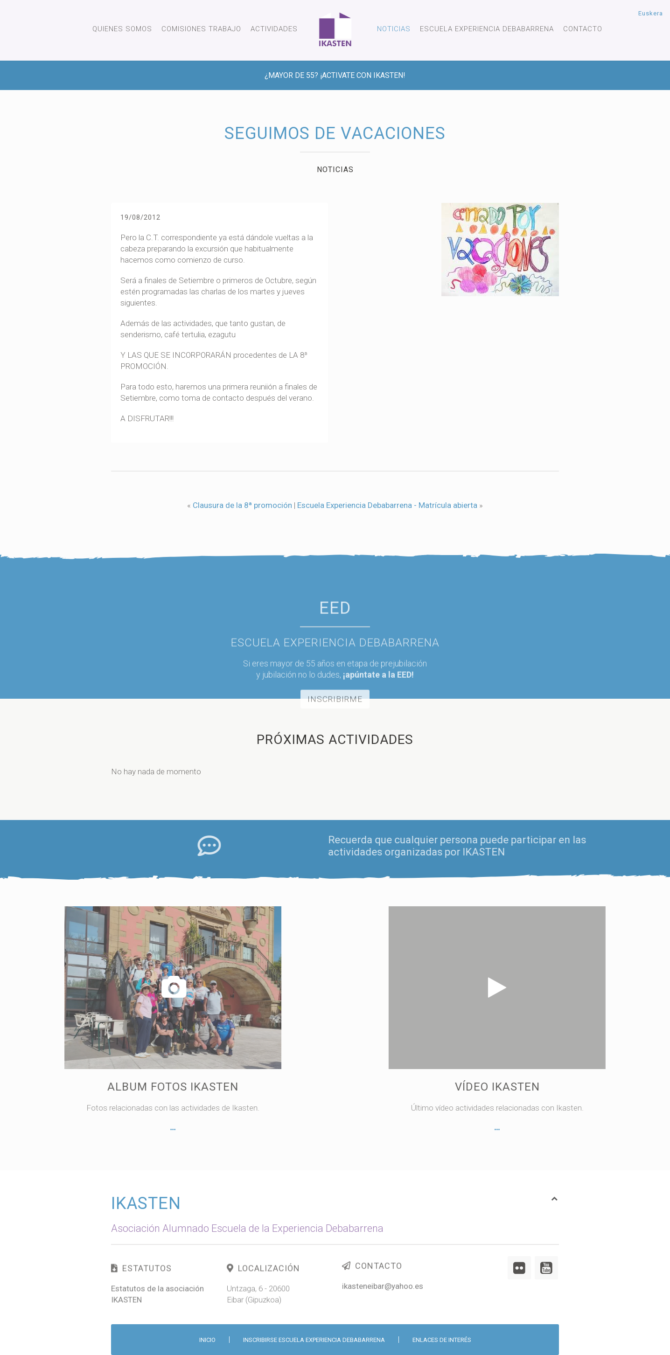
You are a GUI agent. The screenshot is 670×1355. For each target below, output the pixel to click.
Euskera (650, 13)
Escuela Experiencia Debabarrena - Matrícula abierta (387, 505)
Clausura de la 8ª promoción (242, 505)
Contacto (582, 29)
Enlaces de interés (441, 1339)
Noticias (394, 29)
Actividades (274, 29)
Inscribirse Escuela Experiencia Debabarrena (314, 1339)
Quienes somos (122, 29)
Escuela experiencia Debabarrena (487, 29)
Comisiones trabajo (201, 29)
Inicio (207, 1339)
